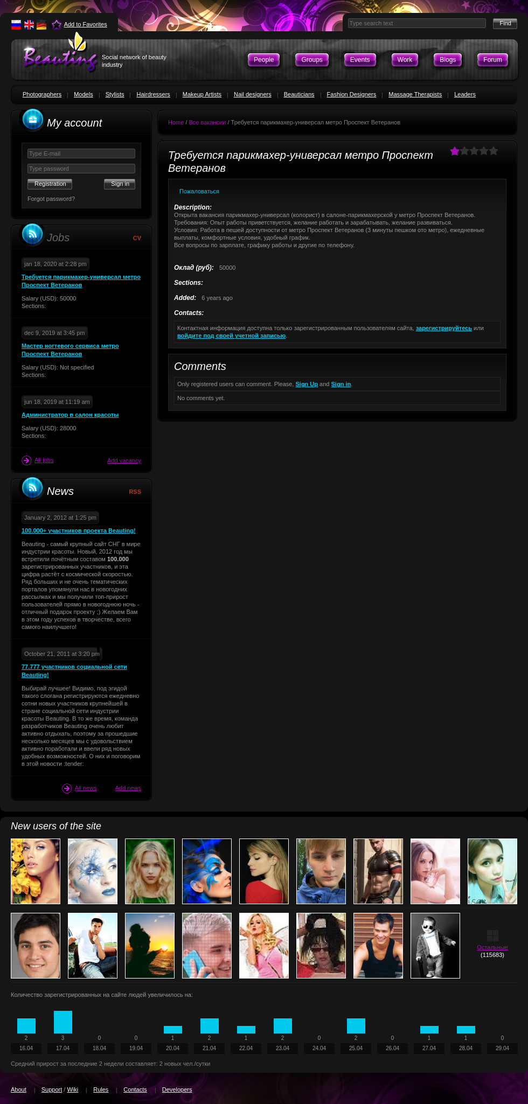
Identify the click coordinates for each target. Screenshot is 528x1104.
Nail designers (253, 94)
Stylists (115, 94)
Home (176, 122)
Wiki (72, 1089)
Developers (177, 1089)
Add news (128, 788)
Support (51, 1089)
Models (83, 94)
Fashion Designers (352, 94)
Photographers (42, 94)
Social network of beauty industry (134, 61)
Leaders (465, 94)
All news (79, 788)
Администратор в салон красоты (70, 414)
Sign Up (306, 384)
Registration (50, 183)
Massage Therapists (415, 94)
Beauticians (299, 94)
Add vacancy (124, 460)
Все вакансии (207, 122)
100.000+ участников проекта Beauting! (79, 530)
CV (137, 238)
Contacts (135, 1089)
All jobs (37, 460)
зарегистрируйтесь (444, 328)
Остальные (492, 947)
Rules (100, 1089)
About (18, 1089)
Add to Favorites (85, 24)
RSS (135, 491)
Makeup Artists (202, 94)
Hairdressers (153, 94)
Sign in (341, 384)
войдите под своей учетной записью (231, 335)
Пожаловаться (199, 191)
